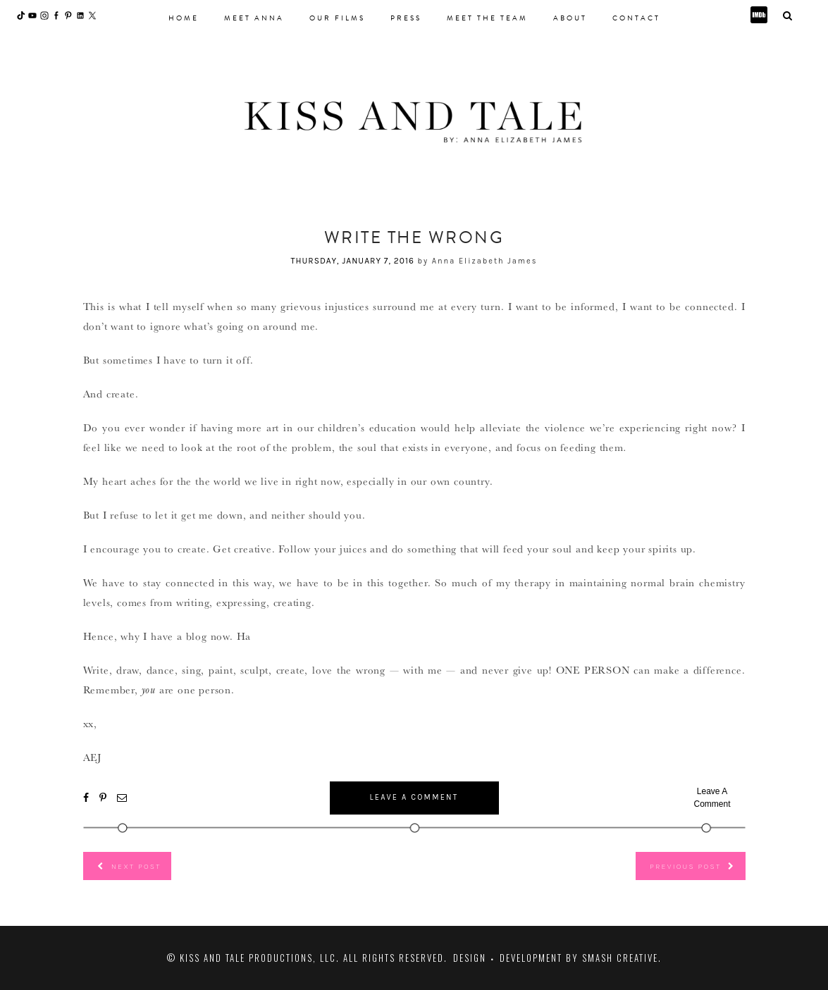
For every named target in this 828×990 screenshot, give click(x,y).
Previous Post (685, 866)
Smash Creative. (622, 958)
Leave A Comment (414, 797)
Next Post (136, 866)
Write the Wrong (414, 237)
